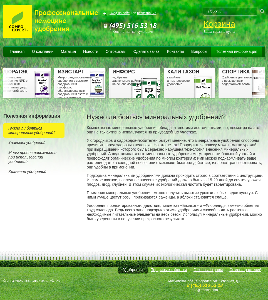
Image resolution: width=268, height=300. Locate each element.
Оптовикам (116, 51)
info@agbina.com (205, 290)
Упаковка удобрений (27, 142)
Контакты (175, 51)
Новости (90, 51)
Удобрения (133, 269)
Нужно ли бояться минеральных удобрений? (31, 130)
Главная (17, 51)
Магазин (68, 51)
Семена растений (245, 269)
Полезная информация (236, 51)
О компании (42, 51)
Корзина (219, 23)
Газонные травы (208, 269)
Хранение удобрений (27, 171)
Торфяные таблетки (169, 269)
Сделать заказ (146, 51)
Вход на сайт (120, 13)
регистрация (146, 13)
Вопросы (199, 51)
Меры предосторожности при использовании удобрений (32, 157)
